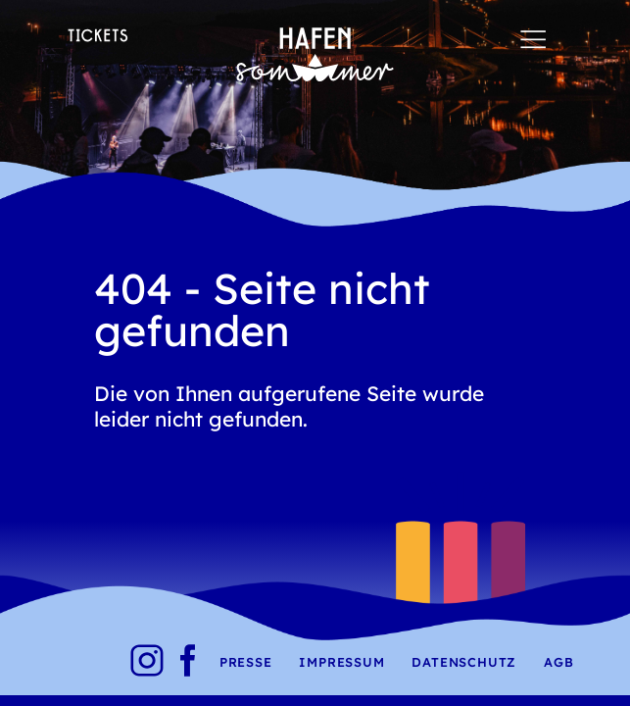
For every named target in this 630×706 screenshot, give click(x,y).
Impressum (341, 662)
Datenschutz (464, 662)
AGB (558, 662)
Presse (245, 662)
